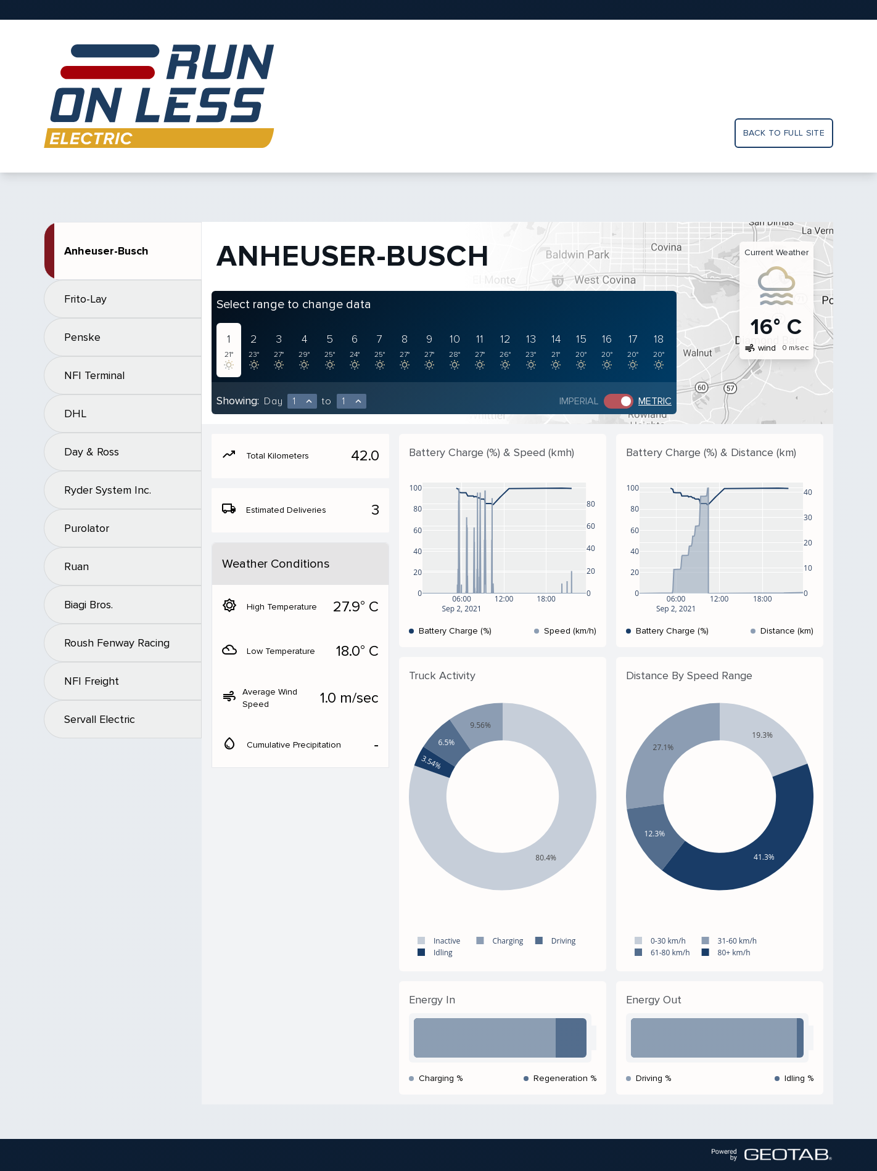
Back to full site (784, 133)
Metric (655, 401)
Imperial (579, 401)
